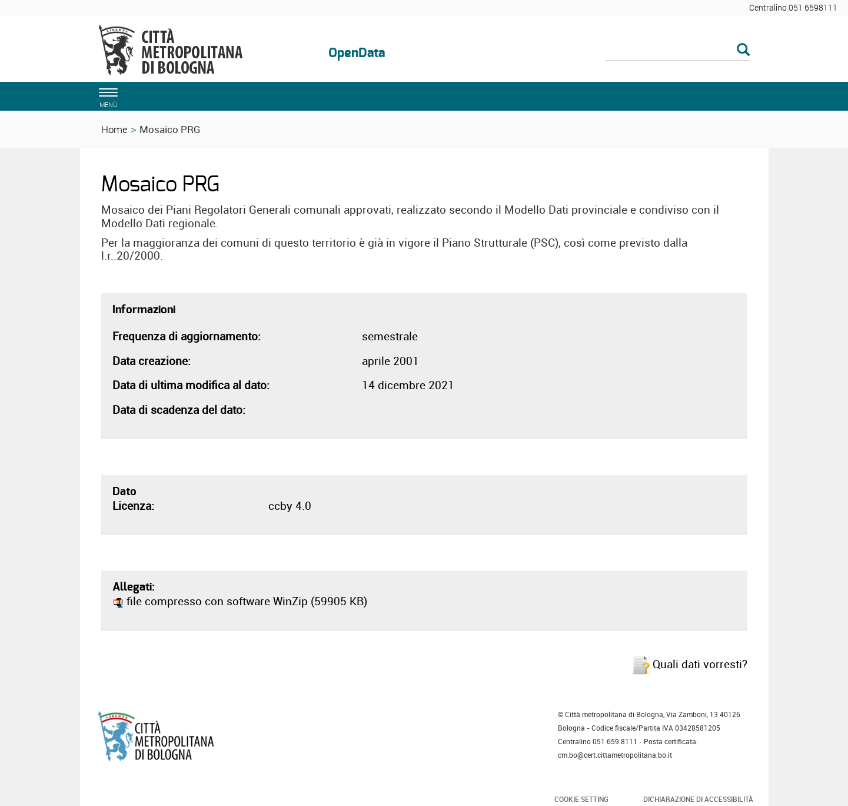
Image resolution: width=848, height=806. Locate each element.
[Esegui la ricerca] (743, 50)
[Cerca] (678, 51)
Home (114, 129)
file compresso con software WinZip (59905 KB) (239, 601)
